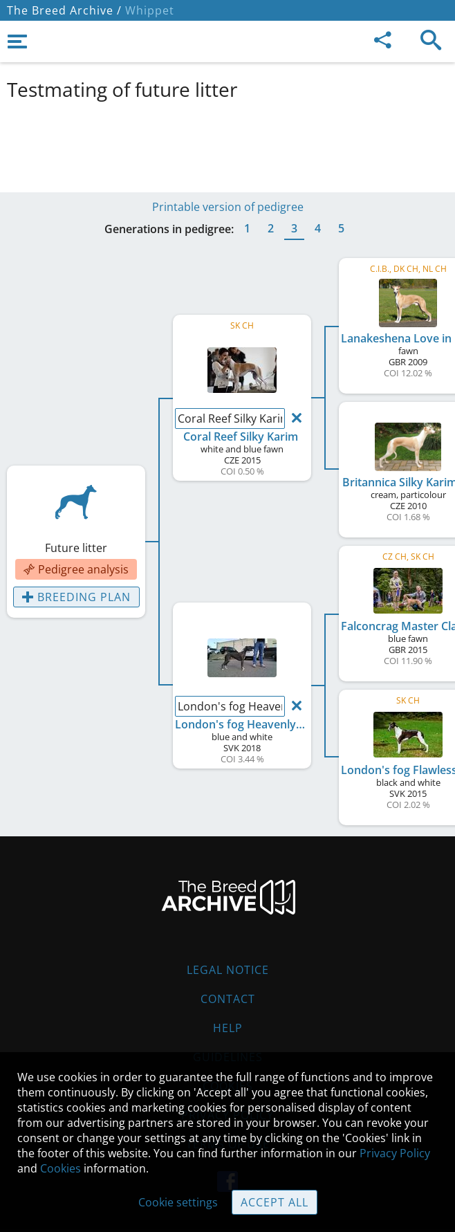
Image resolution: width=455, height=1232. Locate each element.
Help (228, 1028)
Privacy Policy (395, 1153)
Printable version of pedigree (228, 206)
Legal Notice (228, 969)
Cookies (60, 1168)
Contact (228, 998)
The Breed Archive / (64, 10)
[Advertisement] (227, 143)
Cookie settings (178, 1202)
